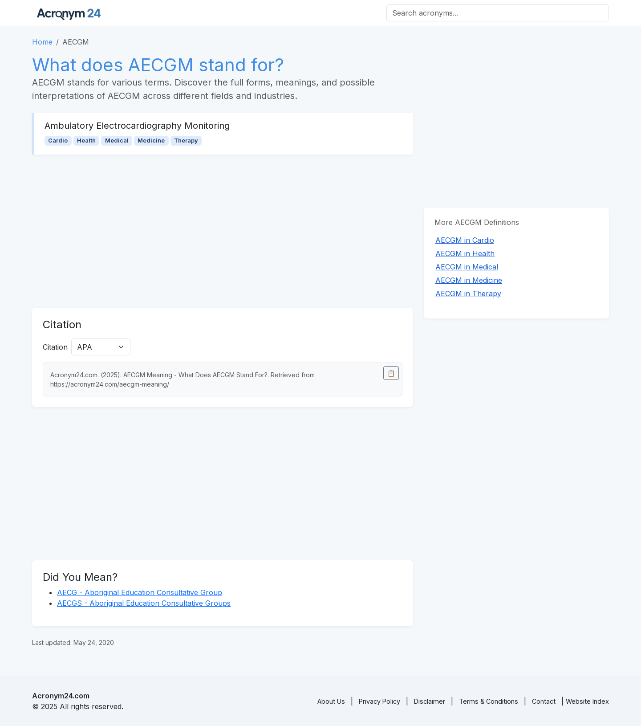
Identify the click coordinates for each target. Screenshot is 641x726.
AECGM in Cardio (464, 240)
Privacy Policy (379, 701)
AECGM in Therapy (468, 293)
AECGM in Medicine (468, 280)
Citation (55, 347)
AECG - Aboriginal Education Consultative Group (139, 592)
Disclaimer (429, 701)
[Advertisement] (222, 231)
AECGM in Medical (466, 266)
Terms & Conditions (488, 701)
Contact (544, 701)
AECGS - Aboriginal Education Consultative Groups (144, 603)
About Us (331, 701)
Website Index (587, 701)
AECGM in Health (465, 253)
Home (42, 41)
